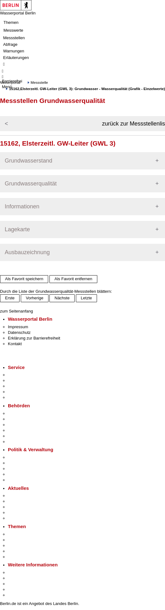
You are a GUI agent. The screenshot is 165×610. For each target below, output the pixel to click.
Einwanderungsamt (25, 441)
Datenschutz (19, 332)
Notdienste (17, 391)
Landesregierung (23, 457)
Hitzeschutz (18, 518)
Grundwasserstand (28, 161)
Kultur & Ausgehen (25, 572)
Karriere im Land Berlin (29, 463)
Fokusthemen (20, 534)
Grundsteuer (19, 556)
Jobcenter (17, 436)
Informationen (22, 206)
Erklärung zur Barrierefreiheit (34, 338)
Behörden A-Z (20, 413)
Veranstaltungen (22, 507)
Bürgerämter (19, 430)
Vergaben (17, 480)
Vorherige (34, 298)
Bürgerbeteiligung (24, 468)
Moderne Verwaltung (26, 545)
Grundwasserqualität (31, 183)
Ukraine (15, 512)
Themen (11, 22)
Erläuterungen (16, 57)
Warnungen (13, 51)
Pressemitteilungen (25, 495)
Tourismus (17, 578)
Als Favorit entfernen (73, 278)
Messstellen (14, 37)
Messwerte (13, 30)
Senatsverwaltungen (26, 419)
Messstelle (39, 82)
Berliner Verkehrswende (29, 540)
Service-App (19, 374)
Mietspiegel (18, 551)
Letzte (86, 298)
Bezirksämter (20, 424)
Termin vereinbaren (25, 380)
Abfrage (10, 44)
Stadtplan (16, 595)
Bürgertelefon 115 (24, 386)
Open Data (18, 474)
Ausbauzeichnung (27, 252)
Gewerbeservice (22, 397)
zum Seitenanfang (16, 311)
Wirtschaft (17, 583)
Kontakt (15, 343)
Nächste (62, 298)
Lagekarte (17, 229)
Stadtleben (17, 589)
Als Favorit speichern (24, 278)
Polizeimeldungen (24, 501)
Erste (9, 298)
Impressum (18, 326)
